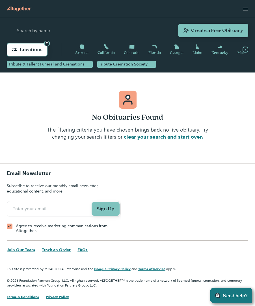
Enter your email (30, 209)
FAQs (82, 250)
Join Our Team (21, 250)
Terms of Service (151, 269)
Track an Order (56, 250)
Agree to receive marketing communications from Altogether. (61, 228)
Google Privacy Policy (112, 269)
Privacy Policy (57, 297)
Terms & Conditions (23, 297)
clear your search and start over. (163, 137)
